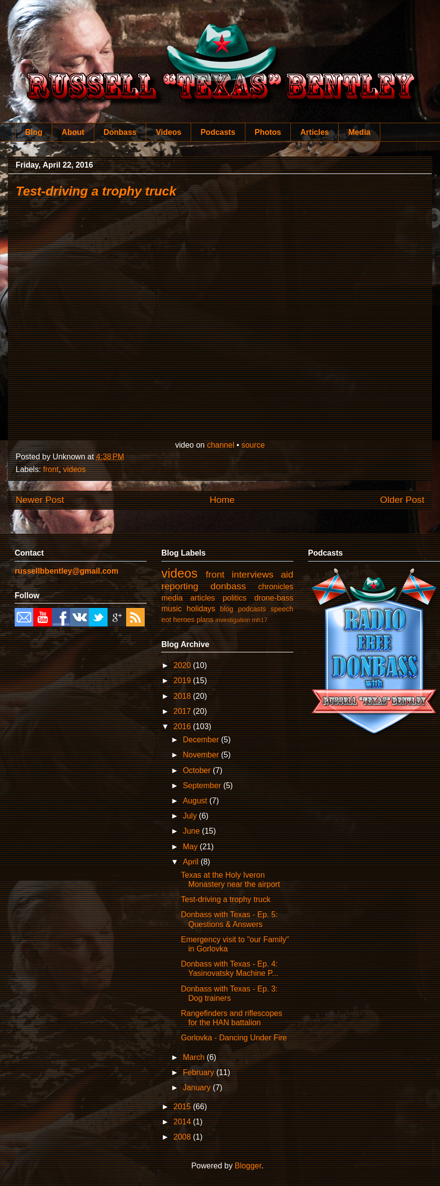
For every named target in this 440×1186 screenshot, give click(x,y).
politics (234, 598)
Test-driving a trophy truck (96, 191)
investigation (232, 620)
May (191, 846)
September (203, 785)
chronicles (275, 586)
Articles (314, 132)
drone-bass (273, 598)
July (191, 816)
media (172, 598)
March (195, 1057)
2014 (183, 1122)
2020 (183, 665)
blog (226, 609)
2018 (183, 696)
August (196, 801)
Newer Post (40, 500)
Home (222, 500)
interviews (252, 574)
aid (287, 574)
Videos (168, 132)
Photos (268, 132)
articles (202, 598)
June (192, 831)
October (198, 770)
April (191, 862)
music (171, 608)
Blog (34, 132)
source (253, 445)
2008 (183, 1137)
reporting (179, 586)
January (198, 1087)
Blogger (248, 1166)
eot (166, 620)
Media (359, 132)
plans (205, 620)
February (199, 1072)
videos (74, 469)
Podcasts (217, 132)
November (202, 755)
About (73, 132)
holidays (201, 608)
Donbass (120, 132)
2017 (183, 711)
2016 (183, 726)
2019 (183, 680)
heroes (184, 620)
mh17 (259, 620)
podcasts (252, 609)
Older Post (402, 500)
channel (220, 445)
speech (282, 609)
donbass (228, 586)
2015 (183, 1106)
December (202, 739)
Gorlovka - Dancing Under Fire (234, 1038)
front (51, 469)
